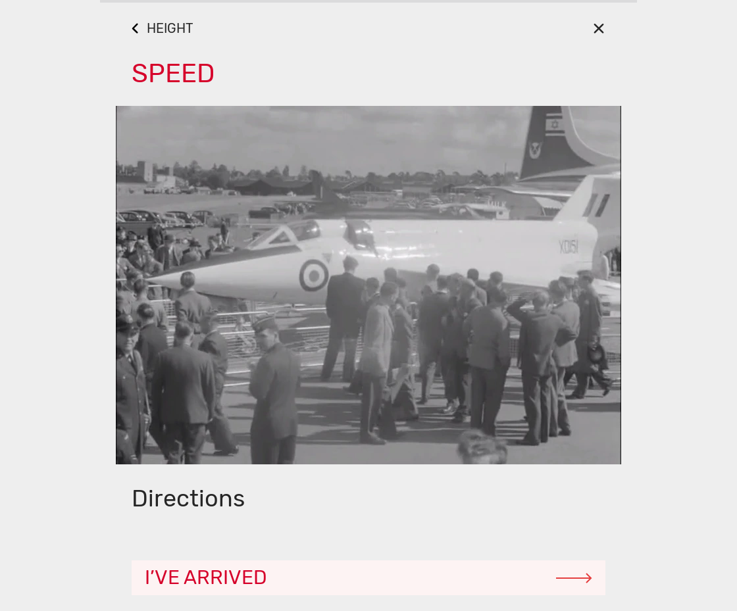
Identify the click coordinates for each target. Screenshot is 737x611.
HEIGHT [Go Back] (170, 28)
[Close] (598, 28)
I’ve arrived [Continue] (206, 577)
